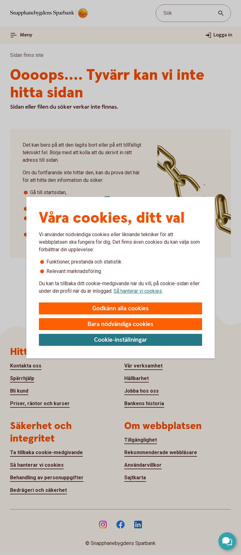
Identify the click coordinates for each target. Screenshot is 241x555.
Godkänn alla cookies (120, 309)
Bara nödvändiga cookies (120, 324)
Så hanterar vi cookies (138, 291)
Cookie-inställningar (120, 340)
